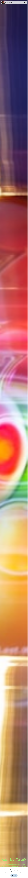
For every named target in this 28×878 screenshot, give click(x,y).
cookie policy (20, 872)
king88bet (9, 2)
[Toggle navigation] (24, 2)
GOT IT (14, 876)
